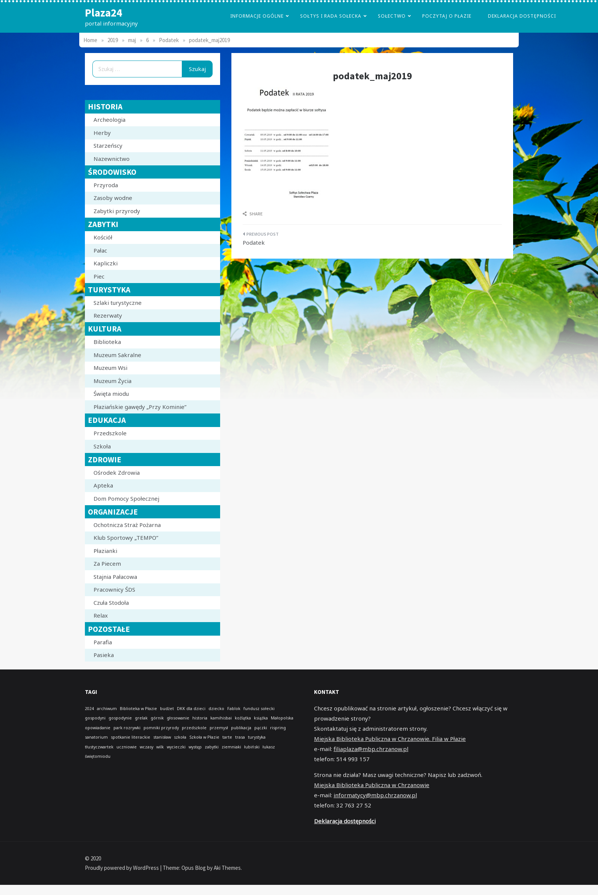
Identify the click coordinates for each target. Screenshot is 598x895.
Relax (101, 615)
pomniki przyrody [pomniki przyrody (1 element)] (161, 727)
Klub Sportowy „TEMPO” (126, 537)
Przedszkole (110, 433)
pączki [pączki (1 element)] (260, 727)
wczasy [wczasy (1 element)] (146, 747)
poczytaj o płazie (446, 16)
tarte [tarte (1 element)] (227, 737)
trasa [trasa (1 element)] (240, 737)
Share (253, 214)
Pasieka (104, 655)
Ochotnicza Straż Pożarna (127, 525)
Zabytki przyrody (117, 211)
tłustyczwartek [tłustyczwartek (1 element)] (99, 747)
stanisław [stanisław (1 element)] (162, 737)
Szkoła (102, 446)
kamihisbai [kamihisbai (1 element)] (221, 718)
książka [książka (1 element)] (261, 718)
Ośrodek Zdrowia (117, 472)
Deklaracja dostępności (522, 16)
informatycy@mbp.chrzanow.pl (375, 795)
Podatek (254, 242)
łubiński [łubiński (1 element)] (252, 747)
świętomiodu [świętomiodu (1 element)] (97, 756)
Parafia (103, 642)
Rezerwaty (108, 315)
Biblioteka (107, 341)
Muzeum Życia (112, 381)
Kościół (103, 237)
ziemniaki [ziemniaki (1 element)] (231, 747)
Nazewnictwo (112, 158)
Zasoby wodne (113, 197)
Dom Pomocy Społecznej (126, 498)
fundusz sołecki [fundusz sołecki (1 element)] (259, 708)
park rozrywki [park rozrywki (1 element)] (126, 727)
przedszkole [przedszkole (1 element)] (194, 727)
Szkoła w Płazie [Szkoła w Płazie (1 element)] (204, 737)
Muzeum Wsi (110, 367)
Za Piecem (107, 563)
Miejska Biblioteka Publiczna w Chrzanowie (371, 785)
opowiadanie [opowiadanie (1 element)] (97, 727)
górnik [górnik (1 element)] (157, 718)
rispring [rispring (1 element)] (278, 727)
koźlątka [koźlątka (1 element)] (243, 718)
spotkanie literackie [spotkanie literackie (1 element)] (130, 737)
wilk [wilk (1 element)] (160, 747)
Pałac (100, 250)
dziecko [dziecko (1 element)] (216, 708)
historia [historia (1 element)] (199, 718)
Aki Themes (227, 867)
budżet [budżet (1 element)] (167, 708)
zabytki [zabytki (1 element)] (212, 747)
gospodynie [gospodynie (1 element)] (120, 718)
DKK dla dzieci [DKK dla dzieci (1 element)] (191, 708)
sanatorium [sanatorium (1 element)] (96, 737)
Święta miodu (111, 393)
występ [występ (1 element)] (195, 747)
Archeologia (109, 119)
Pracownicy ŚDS (114, 589)
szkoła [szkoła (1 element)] (180, 737)
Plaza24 (103, 13)
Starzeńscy (108, 145)
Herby (102, 132)
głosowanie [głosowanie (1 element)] (178, 718)
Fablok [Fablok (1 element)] (233, 708)
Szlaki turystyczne (118, 302)
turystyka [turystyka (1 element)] (257, 737)
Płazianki (105, 550)
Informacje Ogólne (257, 16)
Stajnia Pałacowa (115, 576)
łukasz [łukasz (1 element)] (269, 747)
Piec (99, 276)
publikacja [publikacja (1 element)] (241, 727)
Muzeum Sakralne (117, 355)
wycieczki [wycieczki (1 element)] (176, 747)
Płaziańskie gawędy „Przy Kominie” (140, 406)
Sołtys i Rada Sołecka (330, 16)
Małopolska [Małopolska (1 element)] (282, 718)
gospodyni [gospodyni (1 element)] (95, 718)
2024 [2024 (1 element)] (89, 708)
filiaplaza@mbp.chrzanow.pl (371, 749)
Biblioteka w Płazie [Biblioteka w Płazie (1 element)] (138, 708)
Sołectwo (392, 16)
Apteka (103, 485)
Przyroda (106, 185)
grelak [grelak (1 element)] (141, 718)
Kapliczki (106, 263)
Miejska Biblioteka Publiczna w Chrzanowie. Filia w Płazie (390, 738)
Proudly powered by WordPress (122, 867)
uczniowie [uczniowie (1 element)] (126, 747)
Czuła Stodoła (111, 602)
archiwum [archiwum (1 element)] (107, 708)
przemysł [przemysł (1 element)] (219, 727)
